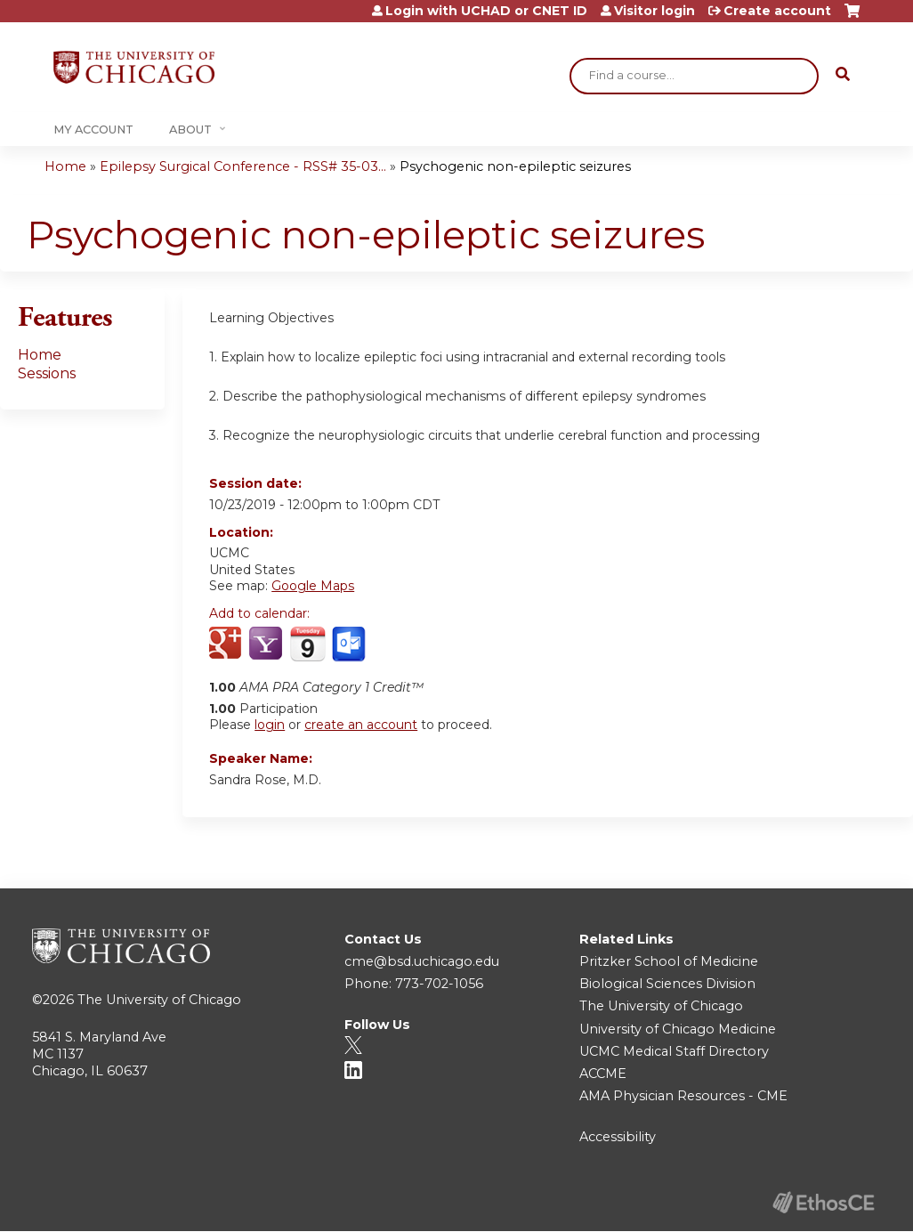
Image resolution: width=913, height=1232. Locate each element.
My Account (93, 129)
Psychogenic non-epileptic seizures (515, 166)
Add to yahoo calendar (267, 644)
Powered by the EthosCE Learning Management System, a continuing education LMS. (823, 1202)
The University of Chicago (159, 1000)
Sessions (47, 373)
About (190, 129)
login (270, 725)
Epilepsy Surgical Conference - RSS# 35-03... (243, 166)
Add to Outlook (350, 644)
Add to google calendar (227, 644)
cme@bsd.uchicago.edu (421, 961)
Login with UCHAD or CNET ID (486, 10)
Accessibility (617, 1137)
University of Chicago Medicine (677, 1029)
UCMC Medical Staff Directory (674, 1051)
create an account (360, 725)
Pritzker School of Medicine (668, 961)
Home (65, 166)
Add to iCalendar (307, 643)
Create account (777, 10)
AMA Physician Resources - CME (683, 1096)
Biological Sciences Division (667, 984)
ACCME (602, 1074)
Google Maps (312, 586)
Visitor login (654, 10)
